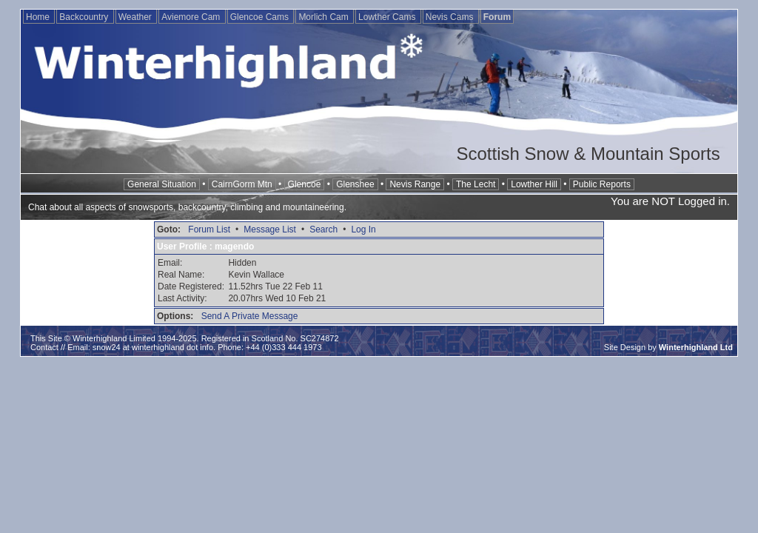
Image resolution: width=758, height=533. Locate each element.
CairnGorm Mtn (242, 184)
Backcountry (84, 17)
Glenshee (355, 184)
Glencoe (304, 184)
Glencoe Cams (261, 17)
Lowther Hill (534, 184)
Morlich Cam (324, 17)
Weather (136, 17)
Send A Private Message (249, 316)
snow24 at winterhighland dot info (153, 347)
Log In (363, 229)
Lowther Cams (388, 17)
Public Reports (602, 184)
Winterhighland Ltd (696, 347)
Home (39, 17)
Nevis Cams (451, 17)
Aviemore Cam (191, 17)
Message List (270, 229)
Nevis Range (414, 184)
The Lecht (475, 184)
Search (323, 229)
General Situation (161, 184)
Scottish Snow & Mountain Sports (588, 154)
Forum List (209, 229)
